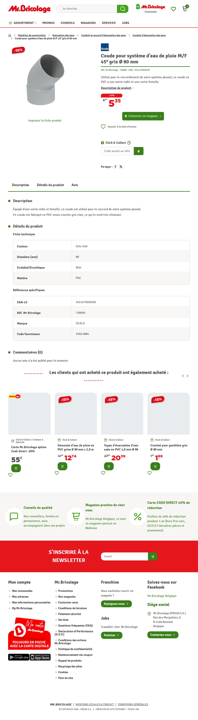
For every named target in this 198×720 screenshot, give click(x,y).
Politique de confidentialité (75, 649)
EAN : (131, 70)
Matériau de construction (32, 35)
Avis (75, 185)
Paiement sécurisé (69, 614)
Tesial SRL (133, 709)
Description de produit (117, 88)
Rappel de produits (70, 661)
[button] (185, 9)
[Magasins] (76, 516)
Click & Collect (116, 143)
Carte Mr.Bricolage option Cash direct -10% (28, 449)
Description (20, 185)
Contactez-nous (68, 602)
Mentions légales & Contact (95, 704)
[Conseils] (14, 516)
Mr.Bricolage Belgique (162, 596)
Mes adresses (20, 597)
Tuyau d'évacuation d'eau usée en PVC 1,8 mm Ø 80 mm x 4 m (121, 449)
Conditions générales (133, 704)
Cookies (63, 672)
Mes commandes (22, 591)
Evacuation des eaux (63, 35)
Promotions (65, 591)
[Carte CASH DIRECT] (138, 516)
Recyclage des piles (70, 666)
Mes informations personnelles (31, 602)
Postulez (109, 635)
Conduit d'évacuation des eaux (149, 35)
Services (63, 620)
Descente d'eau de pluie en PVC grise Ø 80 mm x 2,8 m (76, 447)
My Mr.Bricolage (22, 608)
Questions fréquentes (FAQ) (75, 626)
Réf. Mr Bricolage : (110, 70)
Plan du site (65, 678)
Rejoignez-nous (114, 604)
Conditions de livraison (72, 608)
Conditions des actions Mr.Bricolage (70, 642)
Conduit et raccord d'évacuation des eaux (103, 35)
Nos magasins (67, 597)
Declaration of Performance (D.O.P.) (74, 633)
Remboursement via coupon (75, 655)
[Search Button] (122, 9)
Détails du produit (50, 185)
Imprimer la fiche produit (44, 121)
